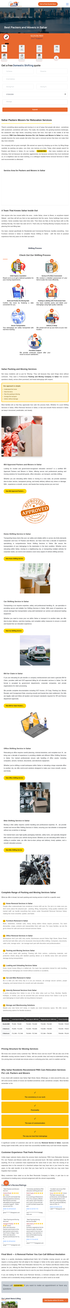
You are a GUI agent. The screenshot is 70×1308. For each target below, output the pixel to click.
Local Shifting (22, 50)
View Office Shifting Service (14, 778)
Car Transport (39, 50)
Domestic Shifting (4, 49)
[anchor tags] (15, 4)
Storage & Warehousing (40, 58)
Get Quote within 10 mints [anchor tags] (54, 1300)
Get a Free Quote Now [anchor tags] (48, 4)
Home (7, 17)
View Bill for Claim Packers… (15, 705)
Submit (35, 109)
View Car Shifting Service (14, 631)
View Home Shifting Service (14, 558)
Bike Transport (56, 50)
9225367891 (41, 151)
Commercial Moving (22, 58)
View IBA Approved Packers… (15, 491)
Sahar (43, 127)
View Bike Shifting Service (14, 850)
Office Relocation (4, 58)
